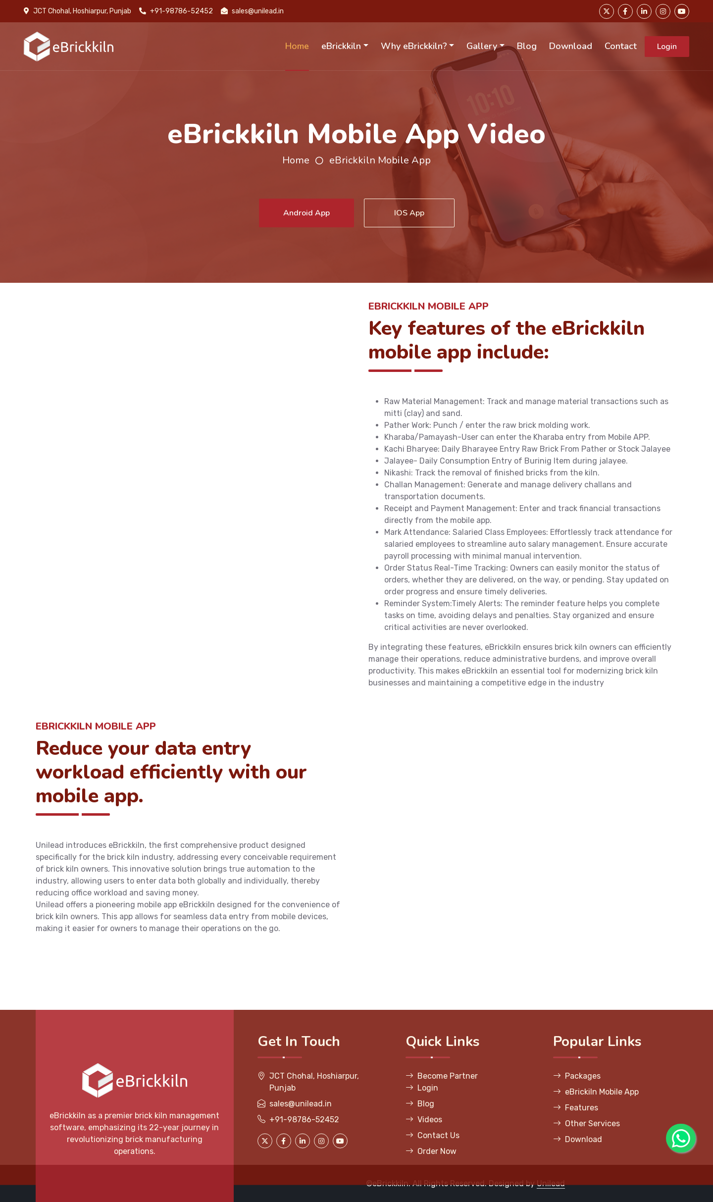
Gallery (481, 46)
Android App (306, 213)
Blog (527, 46)
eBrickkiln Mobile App (380, 160)
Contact (621, 46)
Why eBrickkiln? (414, 46)
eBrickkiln (341, 46)
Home (297, 46)
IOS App (409, 213)
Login (667, 46)
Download (570, 46)
